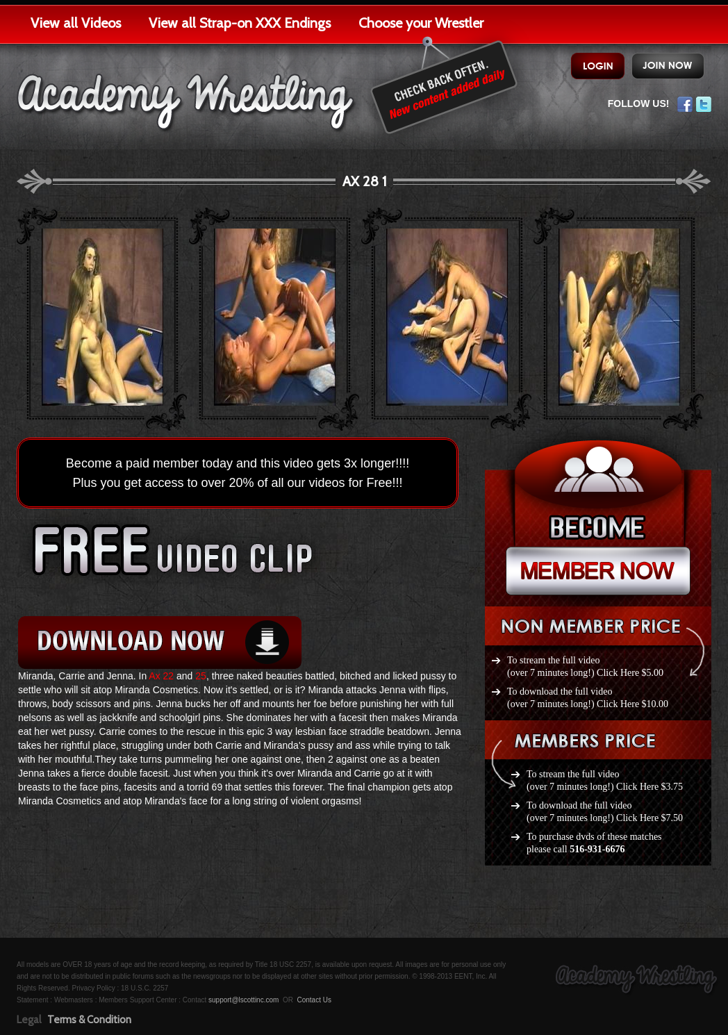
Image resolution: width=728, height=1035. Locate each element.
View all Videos (76, 23)
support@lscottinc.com (243, 1000)
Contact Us (314, 1000)
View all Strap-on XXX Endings (240, 23)
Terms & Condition (89, 1019)
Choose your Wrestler (420, 23)
